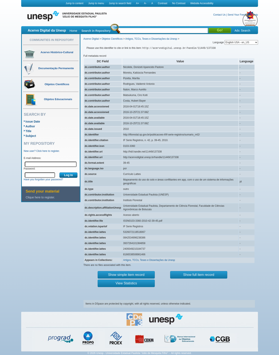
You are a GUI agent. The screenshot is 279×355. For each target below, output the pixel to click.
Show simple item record (126, 274)
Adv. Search (242, 30)
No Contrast (179, 3)
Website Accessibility (201, 3)
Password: (29, 168)
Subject (31, 136)
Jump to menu (96, 3)
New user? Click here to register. (42, 151)
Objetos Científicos (112, 38)
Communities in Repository (52, 40)
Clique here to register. (40, 197)
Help (255, 14)
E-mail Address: (32, 158)
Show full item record (198, 274)
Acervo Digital (91, 38)
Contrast (162, 3)
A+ (137, 3)
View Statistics (126, 283)
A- (145, 3)
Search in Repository (96, 30)
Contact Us (219, 14)
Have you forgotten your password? (43, 179)
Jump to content (74, 3)
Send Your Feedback (239, 14)
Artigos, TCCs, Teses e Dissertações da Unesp (151, 38)
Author (30, 126)
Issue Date (33, 121)
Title (29, 131)
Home (73, 30)
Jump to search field (120, 3)
